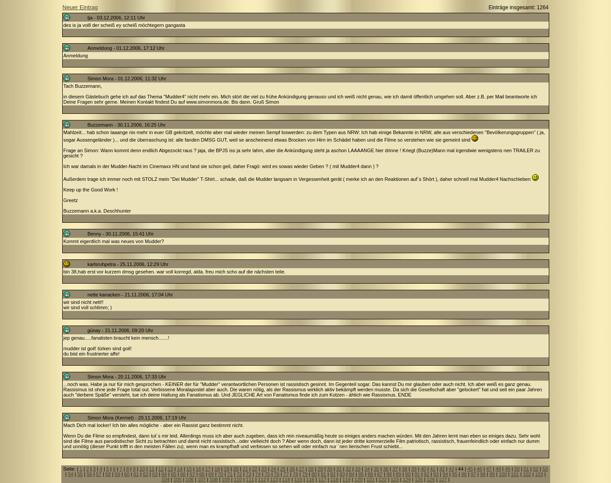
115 (298, 479)
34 (367, 469)
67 (192, 474)
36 (385, 469)
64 (164, 474)
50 (517, 469)
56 (89, 474)
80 (314, 474)
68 (201, 474)
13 (170, 469)
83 (342, 474)
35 (376, 469)
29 (320, 469)
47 (488, 469)
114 (286, 479)
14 (179, 469)
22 (254, 469)
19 (226, 469)
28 (311, 469)
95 (454, 474)
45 (470, 469)
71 (229, 474)
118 (334, 479)
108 (213, 479)
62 (145, 474)
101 (515, 474)
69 (211, 474)
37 (395, 469)
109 (226, 479)
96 (464, 474)
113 (274, 479)
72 (239, 474)
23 (263, 469)
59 (117, 474)
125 (419, 479)
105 (177, 479)
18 (217, 469)
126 (431, 479)
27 (301, 469)
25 (282, 469)
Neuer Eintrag (80, 7)
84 (351, 474)
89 (398, 474)
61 (136, 474)
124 (407, 479)
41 (432, 469)
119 (346, 479)
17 (207, 469)
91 (417, 474)
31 (338, 469)
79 (304, 474)
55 (79, 474)
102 (527, 474)
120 (358, 479)
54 (70, 474)
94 (445, 474)
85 (361, 474)
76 (276, 474)
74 (258, 474)
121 (371, 479)
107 (202, 479)
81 (323, 474)
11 (151, 469)
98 (482, 474)
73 (248, 474)
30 (329, 469)
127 (443, 479)
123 (394, 479)
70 (220, 474)
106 (190, 479)
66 (183, 474)
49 (507, 469)
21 (245, 469)
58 (108, 474)
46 (479, 469)
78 (295, 474)
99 (492, 474)
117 (322, 479)
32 (348, 469)
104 (165, 479)
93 (436, 474)
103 (539, 474)
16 (198, 469)
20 (236, 469)
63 (154, 474)
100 (503, 474)
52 (535, 469)
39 (413, 469)
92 (426, 474)
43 (451, 469)
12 (161, 469)
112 (262, 479)
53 (544, 469)
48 (498, 469)
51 (526, 469)
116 (310, 479)
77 (286, 474)
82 (332, 474)
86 (370, 474)
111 (250, 479)
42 (442, 469)
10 (142, 469)
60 (126, 474)
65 (173, 474)
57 (98, 474)
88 (389, 474)
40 (423, 469)
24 (273, 469)
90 (407, 474)
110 (238, 479)
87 (379, 474)
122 (382, 479)
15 (189, 469)
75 (267, 474)
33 (357, 469)
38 (404, 469)
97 (473, 474)
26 (292, 469)
